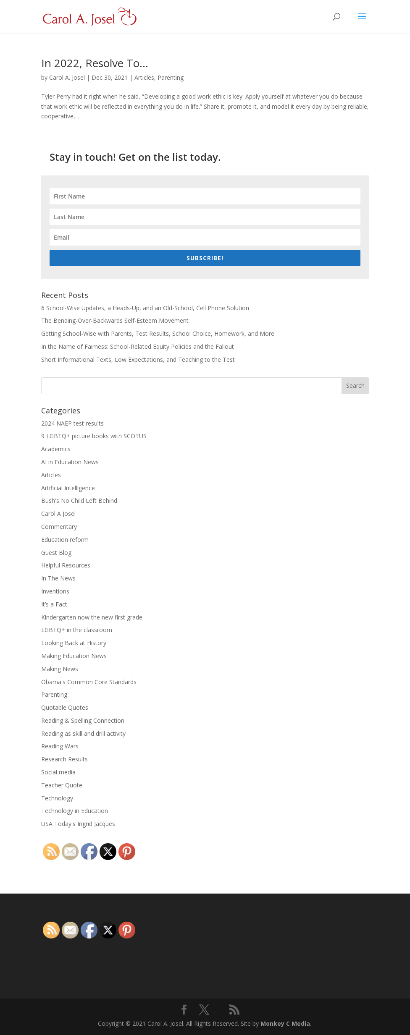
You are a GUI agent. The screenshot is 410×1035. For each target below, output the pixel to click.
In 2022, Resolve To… (94, 63)
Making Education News (74, 656)
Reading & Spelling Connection (82, 720)
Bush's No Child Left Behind (79, 500)
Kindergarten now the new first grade (91, 617)
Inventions (55, 591)
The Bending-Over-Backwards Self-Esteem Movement (115, 320)
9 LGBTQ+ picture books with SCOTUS (94, 436)
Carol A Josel (58, 514)
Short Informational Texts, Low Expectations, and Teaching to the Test (138, 359)
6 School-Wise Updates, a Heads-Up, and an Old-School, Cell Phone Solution (145, 308)
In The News (58, 578)
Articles (144, 77)
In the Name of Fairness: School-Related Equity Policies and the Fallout (137, 346)
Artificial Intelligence (68, 488)
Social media (58, 772)
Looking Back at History (73, 643)
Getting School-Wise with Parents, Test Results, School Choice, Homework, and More (157, 333)
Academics (56, 449)
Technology (57, 798)
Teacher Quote (61, 785)
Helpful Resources (65, 565)
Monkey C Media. (286, 1023)
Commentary (59, 527)
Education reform (65, 540)
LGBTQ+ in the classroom (76, 630)
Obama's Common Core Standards (89, 682)
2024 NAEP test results (72, 423)
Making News (59, 669)
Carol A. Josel (67, 77)
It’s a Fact (54, 604)
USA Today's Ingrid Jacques (78, 824)
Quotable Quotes (64, 707)
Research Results (64, 759)
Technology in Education (74, 811)
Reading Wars (60, 746)
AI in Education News (70, 462)
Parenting (171, 77)
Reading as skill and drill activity (83, 733)
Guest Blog (56, 553)
